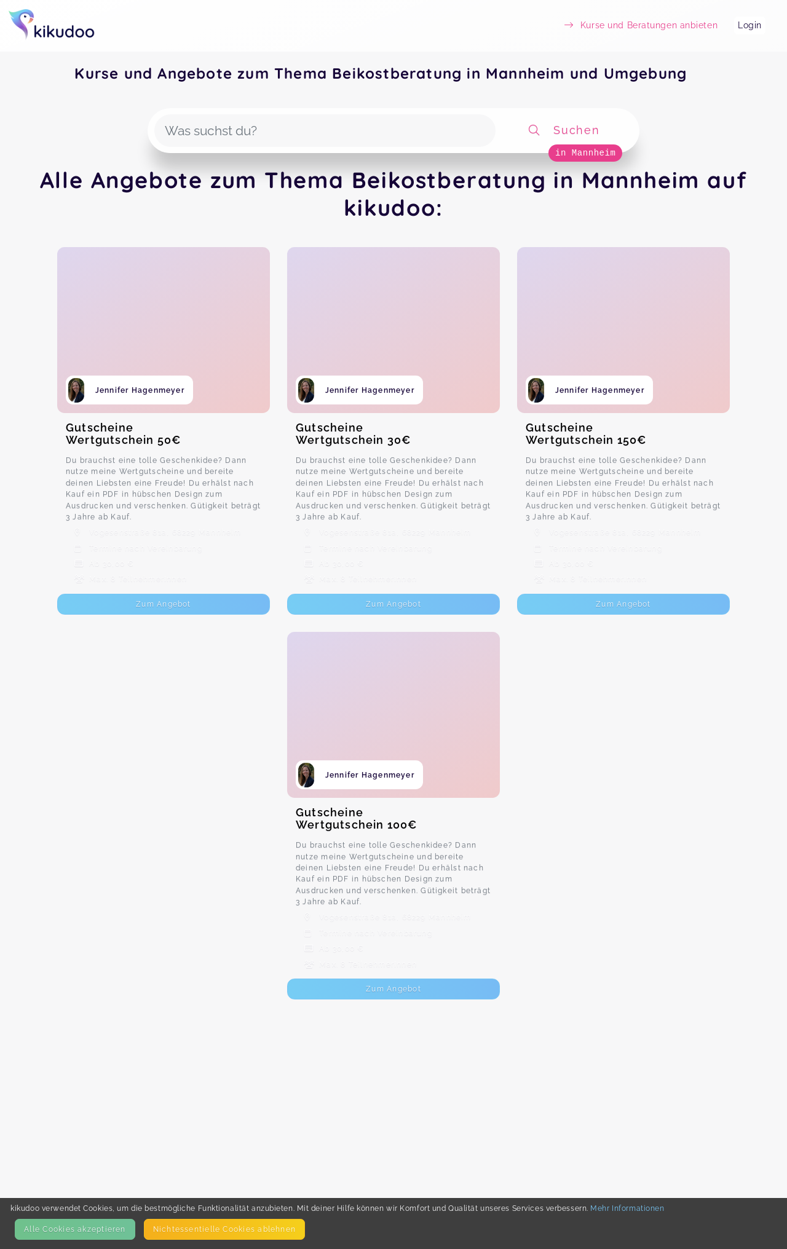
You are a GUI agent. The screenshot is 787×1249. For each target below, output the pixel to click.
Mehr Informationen (627, 1208)
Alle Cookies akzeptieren (74, 1229)
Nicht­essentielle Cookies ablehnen (224, 1229)
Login (750, 25)
